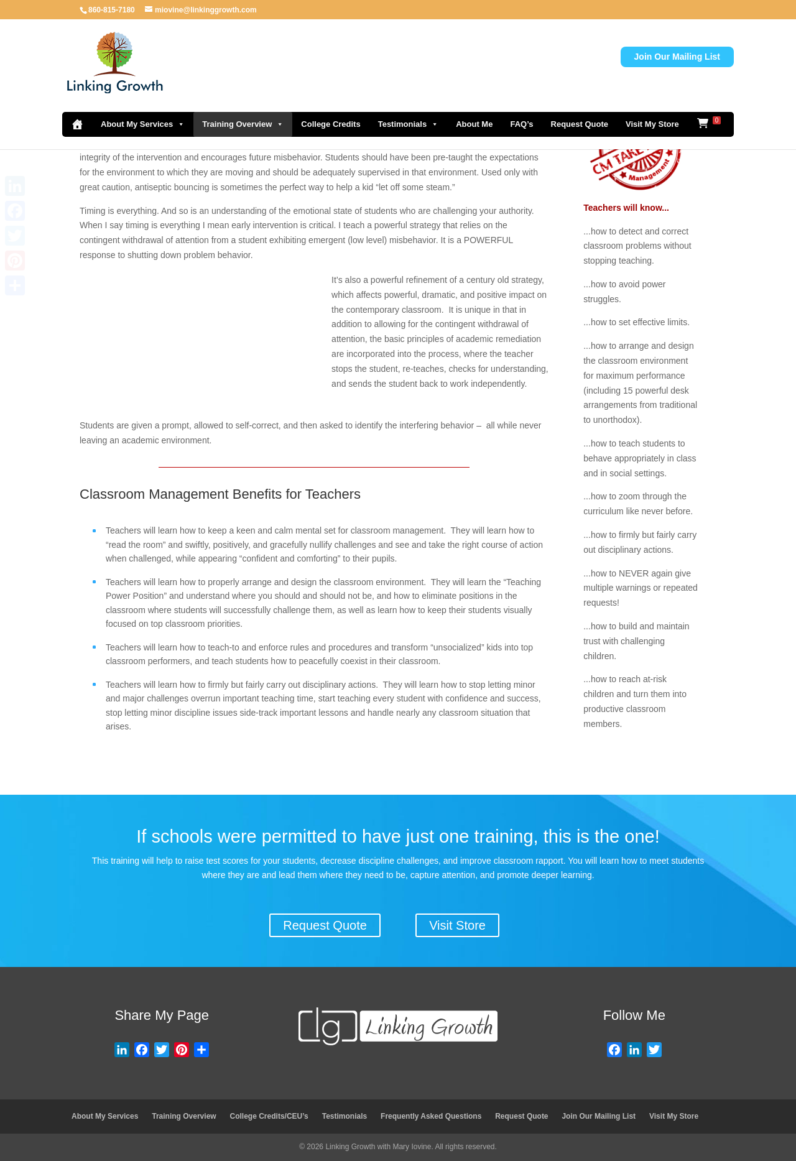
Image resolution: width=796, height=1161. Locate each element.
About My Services (143, 124)
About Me (474, 124)
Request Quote (579, 124)
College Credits (330, 124)
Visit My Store (652, 124)
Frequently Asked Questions (431, 1116)
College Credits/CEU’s (269, 1116)
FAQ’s (521, 124)
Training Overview (243, 124)
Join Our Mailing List (677, 57)
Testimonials (408, 124)
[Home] (77, 124)
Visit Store (457, 925)
